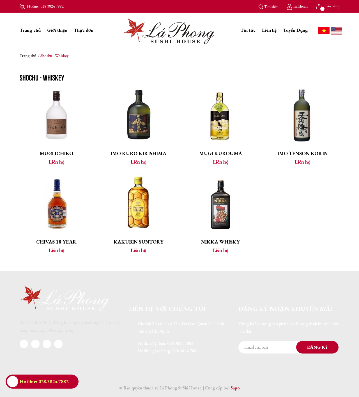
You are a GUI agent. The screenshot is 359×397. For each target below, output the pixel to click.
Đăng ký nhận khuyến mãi (285, 309)
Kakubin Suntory (139, 241)
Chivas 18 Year (56, 241)
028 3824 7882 (52, 6)
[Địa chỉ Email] (288, 347)
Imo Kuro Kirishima (138, 153)
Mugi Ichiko (56, 153)
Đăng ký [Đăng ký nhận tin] (317, 347)
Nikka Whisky (220, 241)
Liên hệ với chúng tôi (167, 309)
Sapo (235, 388)
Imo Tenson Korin (302, 153)
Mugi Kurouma (220, 153)
